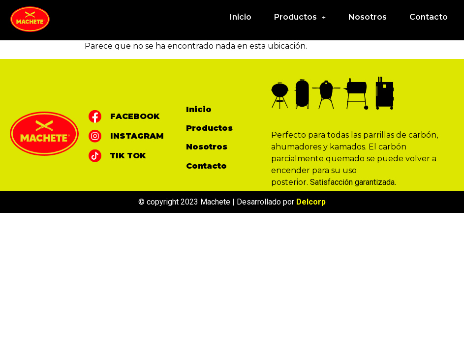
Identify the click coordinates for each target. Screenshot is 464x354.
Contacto (428, 17)
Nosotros (367, 17)
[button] (300, 17)
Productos (300, 17)
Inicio (240, 17)
